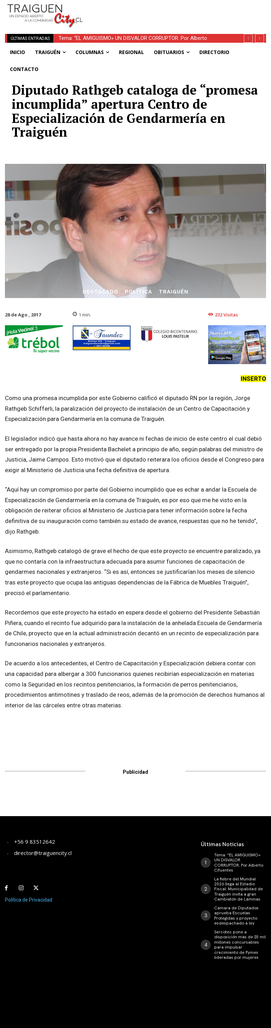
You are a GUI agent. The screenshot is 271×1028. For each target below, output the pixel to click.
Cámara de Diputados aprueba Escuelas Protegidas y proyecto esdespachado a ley (236, 915)
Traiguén (173, 292)
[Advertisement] (177, 10)
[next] (259, 38)
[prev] (248, 38)
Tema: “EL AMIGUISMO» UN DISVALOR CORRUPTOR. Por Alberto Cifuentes (238, 862)
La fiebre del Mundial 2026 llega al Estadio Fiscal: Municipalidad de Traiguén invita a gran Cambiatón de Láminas (238, 889)
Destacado (100, 292)
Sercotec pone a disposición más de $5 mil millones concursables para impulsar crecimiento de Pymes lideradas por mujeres (240, 944)
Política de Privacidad (28, 899)
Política (138, 292)
